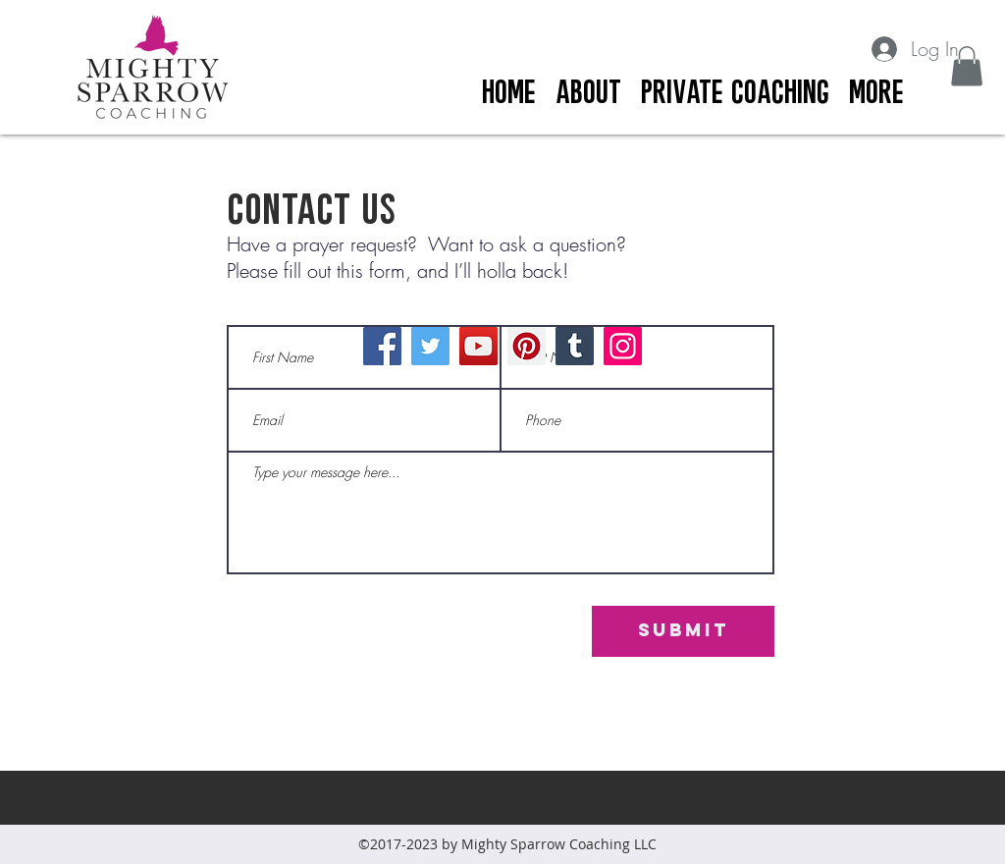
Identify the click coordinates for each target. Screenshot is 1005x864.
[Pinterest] (526, 346)
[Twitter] (430, 346)
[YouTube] (478, 346)
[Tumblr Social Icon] (574, 346)
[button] (966, 66)
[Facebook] (382, 346)
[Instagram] (623, 346)
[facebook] (954, 109)
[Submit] (683, 631)
